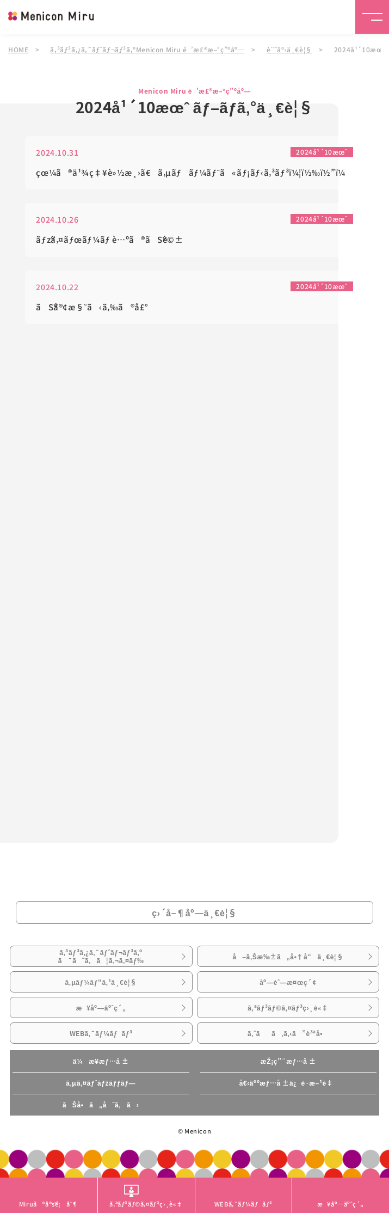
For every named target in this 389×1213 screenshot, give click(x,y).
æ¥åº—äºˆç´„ (101, 1008)
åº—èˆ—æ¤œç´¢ (288, 982)
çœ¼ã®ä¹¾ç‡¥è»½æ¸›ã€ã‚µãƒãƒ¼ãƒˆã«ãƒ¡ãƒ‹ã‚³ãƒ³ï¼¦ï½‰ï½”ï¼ (194, 174)
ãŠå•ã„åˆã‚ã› (101, 1105)
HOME (18, 49)
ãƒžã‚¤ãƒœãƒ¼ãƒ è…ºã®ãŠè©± (109, 241)
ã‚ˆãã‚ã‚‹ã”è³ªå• (288, 1033)
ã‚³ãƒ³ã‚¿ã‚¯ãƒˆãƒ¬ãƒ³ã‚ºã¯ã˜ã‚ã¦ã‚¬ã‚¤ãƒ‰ (101, 956)
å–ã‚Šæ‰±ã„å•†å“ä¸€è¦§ (287, 956)
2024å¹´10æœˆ (321, 153)
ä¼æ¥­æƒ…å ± (101, 1061)
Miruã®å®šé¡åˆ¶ (48, 1203)
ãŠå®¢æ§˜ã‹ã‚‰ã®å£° (92, 308)
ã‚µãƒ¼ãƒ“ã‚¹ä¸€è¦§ (101, 982)
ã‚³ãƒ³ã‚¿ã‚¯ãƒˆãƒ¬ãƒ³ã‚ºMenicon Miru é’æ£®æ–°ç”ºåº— (147, 49)
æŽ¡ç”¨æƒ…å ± (288, 1061)
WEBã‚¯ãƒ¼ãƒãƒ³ (101, 1033)
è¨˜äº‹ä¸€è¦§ (289, 49)
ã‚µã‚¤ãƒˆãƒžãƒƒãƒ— (100, 1083)
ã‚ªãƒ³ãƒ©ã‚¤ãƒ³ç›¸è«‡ (288, 1008)
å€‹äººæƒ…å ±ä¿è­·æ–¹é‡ (288, 1083)
